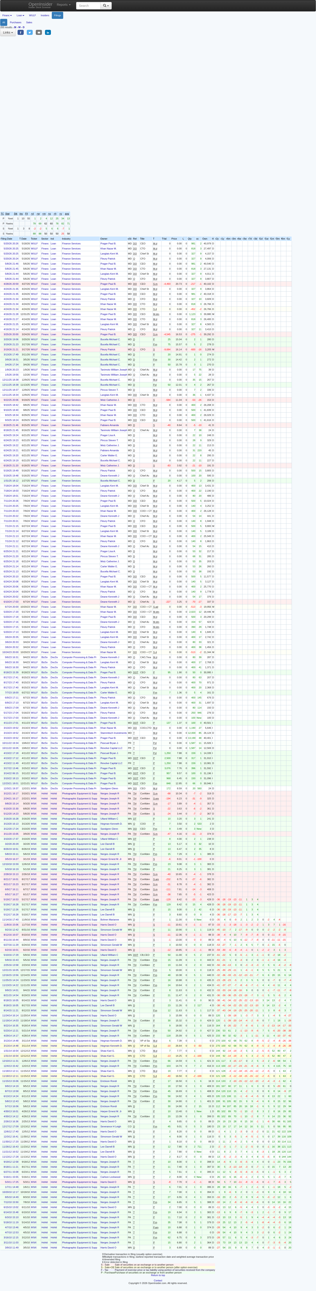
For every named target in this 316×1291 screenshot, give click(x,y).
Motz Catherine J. (110, 400)
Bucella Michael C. (110, 339)
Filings (57, 15)
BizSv (44, 657)
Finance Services (71, 243)
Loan (53, 243)
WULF (32, 15)
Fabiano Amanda (110, 425)
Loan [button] (20, 15)
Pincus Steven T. (109, 390)
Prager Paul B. (108, 243)
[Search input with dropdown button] (88, 5)
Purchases (15, 22)
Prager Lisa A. (108, 435)
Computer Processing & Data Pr (79, 657)
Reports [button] (64, 4)
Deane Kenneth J (110, 475)
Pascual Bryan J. (110, 743)
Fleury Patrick (108, 258)
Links (8, 32)
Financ (45, 243)
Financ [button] (7, 15)
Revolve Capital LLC (111, 748)
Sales (29, 22)
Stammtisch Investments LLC (116, 733)
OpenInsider (40, 5)
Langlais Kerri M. (110, 253)
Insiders (45, 15)
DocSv (54, 657)
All (3, 22)
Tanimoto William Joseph (114, 369)
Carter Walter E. (109, 455)
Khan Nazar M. (109, 248)
